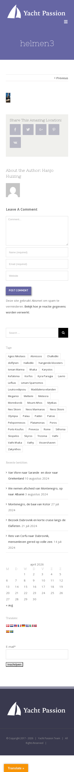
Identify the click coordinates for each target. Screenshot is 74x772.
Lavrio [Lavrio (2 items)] (61, 376)
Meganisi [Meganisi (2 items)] (13, 396)
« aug (9, 605)
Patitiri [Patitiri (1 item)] (38, 416)
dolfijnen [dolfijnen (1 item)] (13, 363)
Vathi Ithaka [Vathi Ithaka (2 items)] (15, 442)
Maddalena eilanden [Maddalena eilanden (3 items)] (43, 389)
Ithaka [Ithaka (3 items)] (33, 369)
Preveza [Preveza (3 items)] (34, 429)
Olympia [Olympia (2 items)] (13, 416)
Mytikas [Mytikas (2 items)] (52, 402)
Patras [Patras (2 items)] (51, 416)
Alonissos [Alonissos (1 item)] (36, 356)
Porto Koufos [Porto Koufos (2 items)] (16, 429)
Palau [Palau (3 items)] (26, 416)
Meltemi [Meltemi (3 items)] (28, 396)
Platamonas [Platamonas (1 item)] (37, 422)
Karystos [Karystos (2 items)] (47, 369)
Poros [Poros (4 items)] (53, 422)
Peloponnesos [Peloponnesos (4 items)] (16, 422)
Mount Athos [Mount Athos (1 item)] (34, 402)
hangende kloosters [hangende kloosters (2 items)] (51, 363)
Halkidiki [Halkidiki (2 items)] (29, 363)
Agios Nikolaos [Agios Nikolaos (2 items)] (16, 356)
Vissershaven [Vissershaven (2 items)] (47, 442)
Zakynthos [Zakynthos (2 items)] (14, 449)
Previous (62, 78)
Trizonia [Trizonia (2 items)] (42, 436)
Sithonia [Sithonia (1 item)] (60, 429)
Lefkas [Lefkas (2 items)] (12, 383)
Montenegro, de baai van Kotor (29, 504)
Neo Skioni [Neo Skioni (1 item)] (14, 409)
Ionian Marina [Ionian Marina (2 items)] (16, 369)
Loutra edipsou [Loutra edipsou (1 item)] (17, 389)
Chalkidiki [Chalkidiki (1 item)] (52, 356)
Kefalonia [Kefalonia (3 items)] (14, 376)
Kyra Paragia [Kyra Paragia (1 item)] (45, 376)
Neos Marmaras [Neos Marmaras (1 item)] (35, 409)
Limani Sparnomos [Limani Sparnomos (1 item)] (32, 383)
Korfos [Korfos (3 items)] (29, 376)
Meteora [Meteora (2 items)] (43, 396)
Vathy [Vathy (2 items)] (30, 442)
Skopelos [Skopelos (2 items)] (13, 436)
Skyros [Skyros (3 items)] (28, 436)
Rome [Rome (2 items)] (47, 429)
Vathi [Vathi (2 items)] (55, 436)
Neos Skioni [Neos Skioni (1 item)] (57, 409)
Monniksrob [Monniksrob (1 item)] (15, 402)
